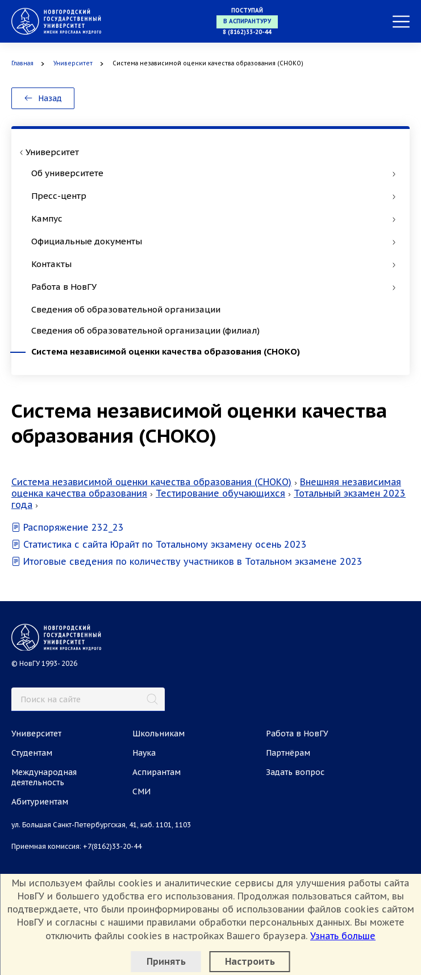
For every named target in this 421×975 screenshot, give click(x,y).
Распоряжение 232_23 (67, 527)
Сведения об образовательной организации (125, 309)
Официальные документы (213, 241)
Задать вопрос (295, 772)
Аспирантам (156, 772)
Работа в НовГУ (213, 286)
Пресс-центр (213, 195)
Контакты (213, 264)
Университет (73, 63)
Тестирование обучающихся (220, 493)
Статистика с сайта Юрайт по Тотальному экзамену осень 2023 (159, 544)
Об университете (213, 173)
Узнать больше (343, 935)
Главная (22, 63)
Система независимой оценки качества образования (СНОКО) (165, 351)
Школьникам (158, 733)
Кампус (213, 218)
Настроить (250, 961)
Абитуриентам (39, 802)
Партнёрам (288, 753)
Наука (144, 753)
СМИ (141, 791)
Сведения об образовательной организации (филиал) (145, 330)
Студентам (31, 753)
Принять (166, 961)
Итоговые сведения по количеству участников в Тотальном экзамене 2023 (186, 561)
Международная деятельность (44, 777)
